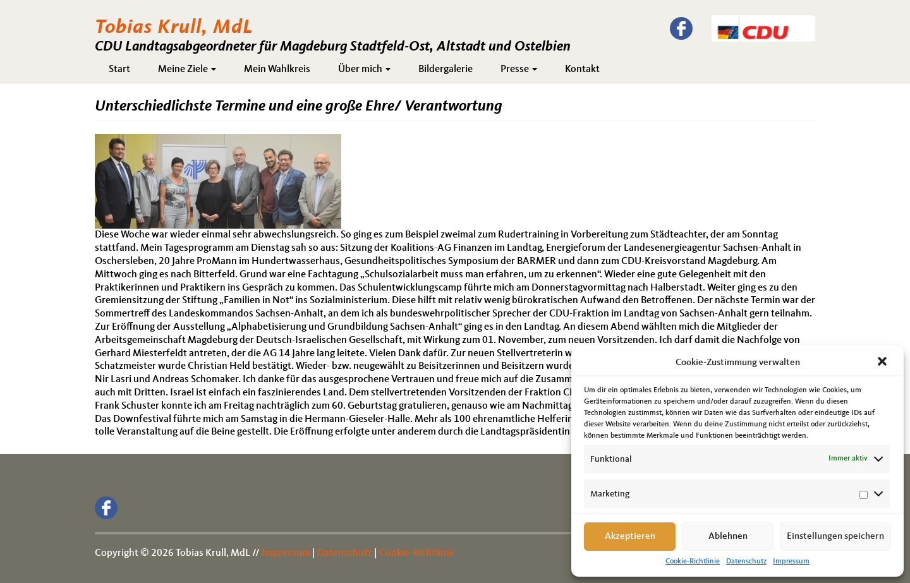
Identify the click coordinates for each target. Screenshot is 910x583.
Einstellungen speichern (835, 536)
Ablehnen (728, 536)
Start (119, 69)
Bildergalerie (445, 69)
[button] (883, 362)
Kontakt (582, 69)
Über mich (364, 69)
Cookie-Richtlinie (692, 561)
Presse (518, 69)
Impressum (791, 561)
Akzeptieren (630, 536)
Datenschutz (746, 561)
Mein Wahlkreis (277, 69)
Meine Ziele (187, 69)
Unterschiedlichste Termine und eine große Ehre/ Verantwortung (298, 106)
